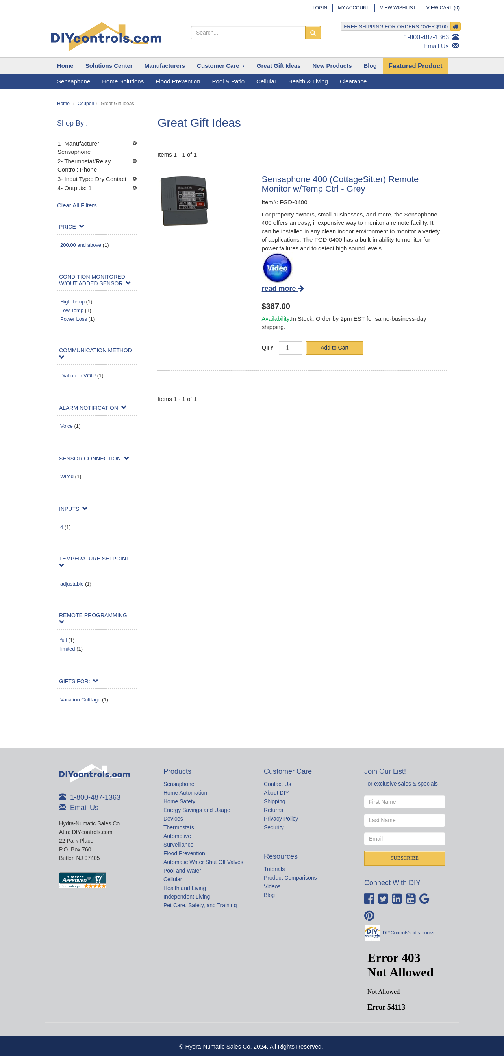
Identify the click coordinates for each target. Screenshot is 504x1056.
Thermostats (178, 827)
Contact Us (277, 784)
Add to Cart (334, 347)
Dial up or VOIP (78, 376)
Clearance (353, 81)
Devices (173, 819)
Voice (66, 426)
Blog (269, 895)
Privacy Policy (281, 819)
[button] (109, 66)
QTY (268, 347)
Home (63, 103)
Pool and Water (182, 870)
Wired (67, 476)
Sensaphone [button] (73, 81)
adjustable (71, 584)
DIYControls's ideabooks (408, 933)
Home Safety (179, 801)
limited (67, 649)
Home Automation (185, 793)
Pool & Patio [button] (228, 81)
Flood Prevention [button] (178, 81)
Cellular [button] (266, 81)
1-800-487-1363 (426, 37)
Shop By (71, 123)
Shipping (274, 801)
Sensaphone (179, 784)
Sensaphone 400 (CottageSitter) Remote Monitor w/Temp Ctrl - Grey (340, 184)
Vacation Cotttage (80, 700)
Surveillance (178, 844)
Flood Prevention (184, 853)
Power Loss (73, 319)
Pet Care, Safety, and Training (200, 905)
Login (320, 8)
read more (283, 288)
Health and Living (184, 888)
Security (274, 827)
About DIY (276, 793)
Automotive (177, 836)
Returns (273, 810)
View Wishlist (398, 8)
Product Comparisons (290, 878)
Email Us (436, 46)
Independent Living (186, 896)
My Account (353, 8)
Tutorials (274, 869)
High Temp (72, 302)
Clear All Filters (77, 205)
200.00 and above (80, 245)
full (63, 640)
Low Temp (71, 310)
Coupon (86, 103)
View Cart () (443, 8)
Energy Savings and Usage (196, 810)
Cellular (172, 879)
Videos (272, 886)
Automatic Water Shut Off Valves (203, 862)
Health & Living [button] (308, 81)
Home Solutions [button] (123, 81)
